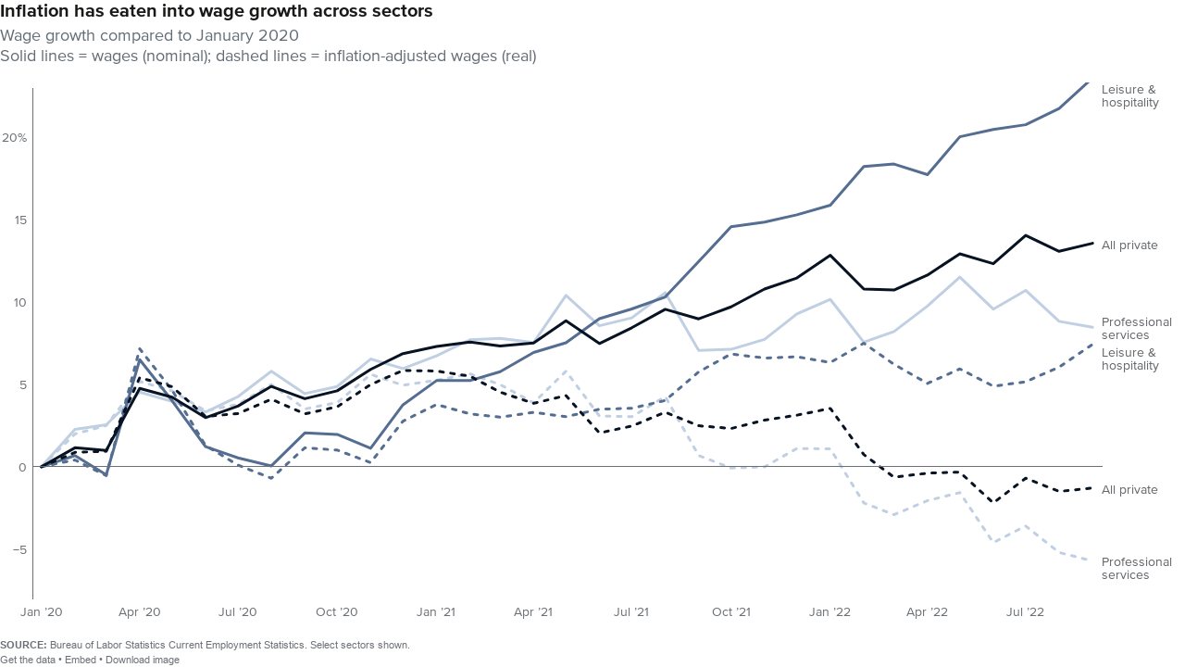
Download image (143, 659)
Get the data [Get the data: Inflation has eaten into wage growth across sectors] (28, 659)
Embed (80, 659)
